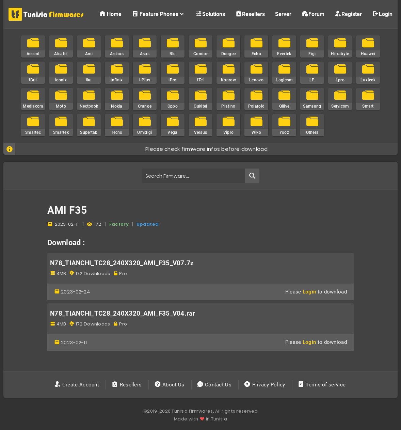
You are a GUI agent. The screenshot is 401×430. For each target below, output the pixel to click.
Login (382, 13)
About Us (170, 385)
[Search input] (193, 175)
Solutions (210, 13)
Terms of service (322, 385)
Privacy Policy (265, 385)
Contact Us (215, 385)
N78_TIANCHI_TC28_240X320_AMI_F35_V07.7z (122, 263)
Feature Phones (158, 13)
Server (283, 14)
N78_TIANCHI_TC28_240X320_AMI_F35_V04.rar (122, 313)
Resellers (250, 13)
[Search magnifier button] (252, 176)
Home (110, 13)
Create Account (77, 385)
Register (348, 13)
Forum (313, 13)
